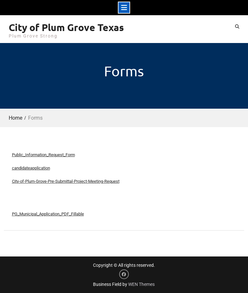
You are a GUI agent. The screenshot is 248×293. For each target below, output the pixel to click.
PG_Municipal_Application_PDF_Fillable (48, 214)
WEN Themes (141, 284)
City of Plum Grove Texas (66, 27)
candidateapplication (31, 168)
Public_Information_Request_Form (43, 154)
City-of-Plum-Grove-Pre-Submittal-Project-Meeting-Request (65, 181)
